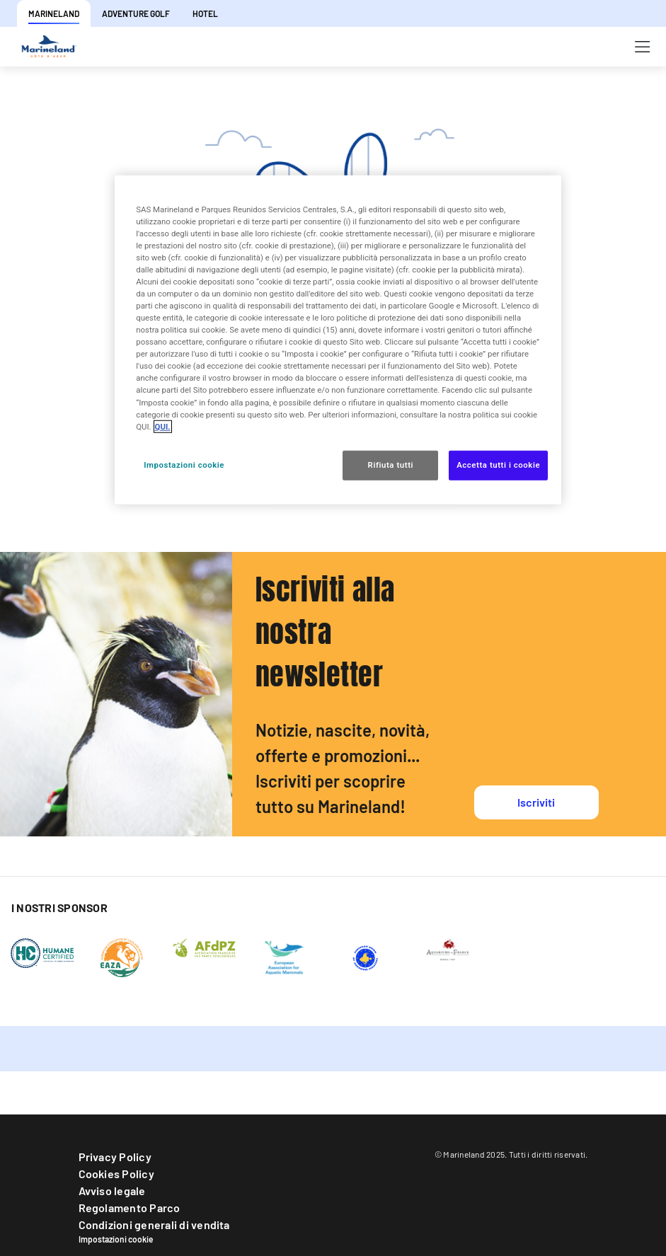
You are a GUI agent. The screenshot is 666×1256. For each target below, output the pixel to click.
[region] (338, 339)
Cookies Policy (116, 1173)
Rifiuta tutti (390, 464)
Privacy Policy (115, 1156)
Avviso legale (112, 1190)
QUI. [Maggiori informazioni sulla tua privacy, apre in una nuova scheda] (163, 426)
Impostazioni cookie (116, 1239)
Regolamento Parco (129, 1207)
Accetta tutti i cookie (498, 464)
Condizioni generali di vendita (154, 1224)
